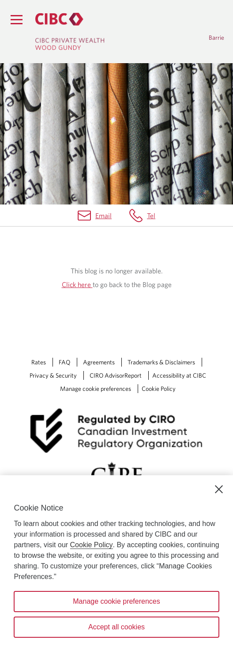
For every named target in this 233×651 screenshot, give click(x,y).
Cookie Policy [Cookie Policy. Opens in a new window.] (91, 545)
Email (103, 216)
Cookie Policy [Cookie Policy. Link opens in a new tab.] (159, 388)
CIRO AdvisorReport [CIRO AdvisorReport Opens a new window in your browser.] (116, 375)
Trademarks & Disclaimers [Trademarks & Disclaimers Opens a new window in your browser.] (161, 362)
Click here (77, 284)
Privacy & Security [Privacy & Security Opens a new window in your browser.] (53, 375)
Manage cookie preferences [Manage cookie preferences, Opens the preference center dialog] (116, 601)
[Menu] (16, 19)
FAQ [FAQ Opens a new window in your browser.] (64, 362)
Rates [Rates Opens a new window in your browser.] (38, 362)
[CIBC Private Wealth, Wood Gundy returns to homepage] (69, 31)
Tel (151, 216)
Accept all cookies (116, 627)
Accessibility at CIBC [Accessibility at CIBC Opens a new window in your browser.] (179, 375)
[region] (116, 563)
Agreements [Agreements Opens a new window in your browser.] (99, 362)
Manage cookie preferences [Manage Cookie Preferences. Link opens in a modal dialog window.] (95, 388)
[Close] (219, 489)
